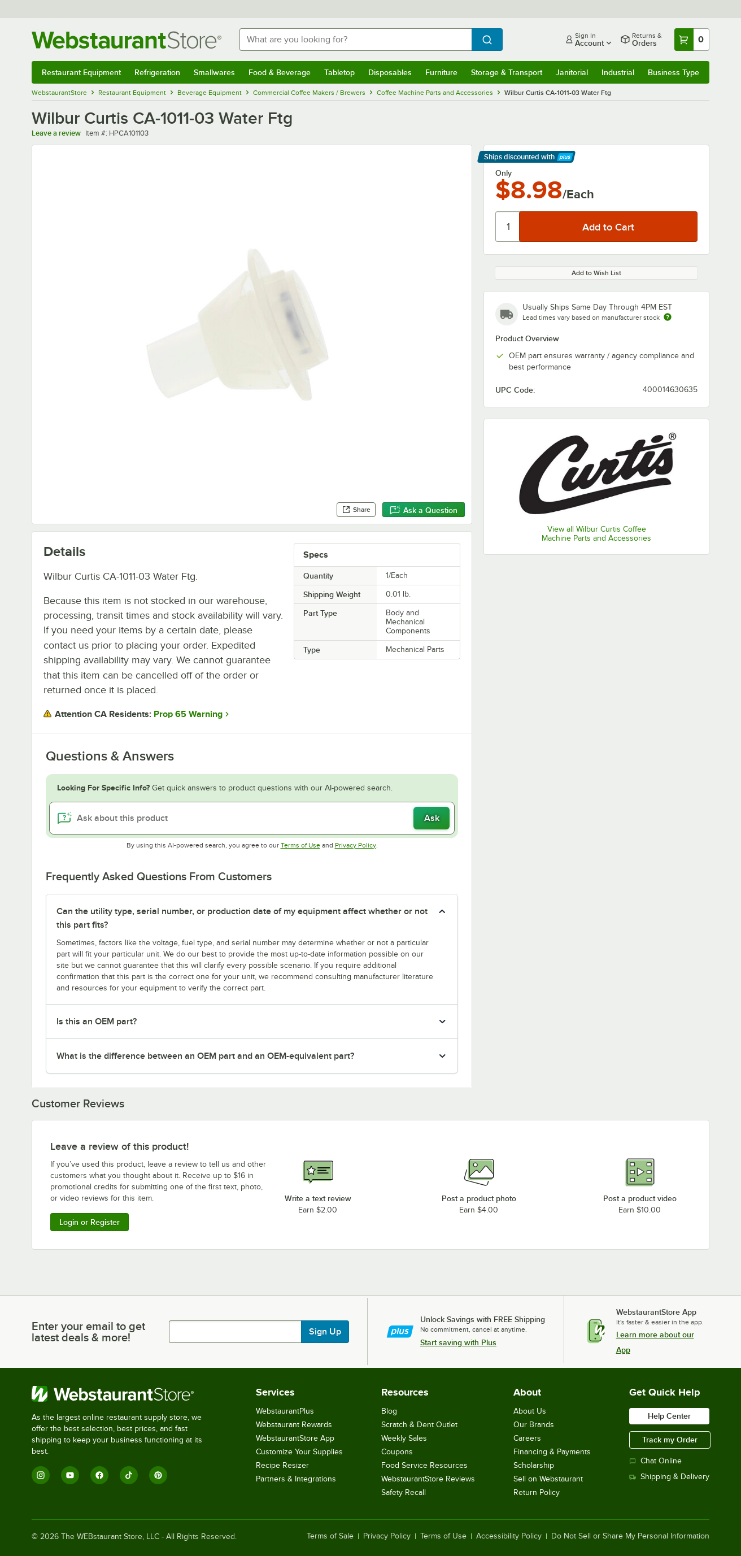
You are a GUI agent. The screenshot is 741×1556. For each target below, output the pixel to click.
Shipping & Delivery (669, 1476)
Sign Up (325, 1332)
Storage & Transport (506, 72)
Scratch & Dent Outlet (419, 1424)
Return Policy (536, 1492)
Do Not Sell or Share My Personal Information (630, 1536)
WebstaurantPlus (285, 1411)
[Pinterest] (158, 1475)
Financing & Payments (552, 1452)
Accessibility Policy (509, 1536)
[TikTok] (129, 1475)
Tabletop (339, 72)
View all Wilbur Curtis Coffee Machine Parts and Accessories (596, 533)
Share (356, 509)
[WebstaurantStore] (124, 1394)
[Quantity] (508, 226)
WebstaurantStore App (295, 1438)
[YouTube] (70, 1475)
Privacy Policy (355, 845)
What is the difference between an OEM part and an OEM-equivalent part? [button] (205, 1056)
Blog (389, 1411)
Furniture (441, 72)
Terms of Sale (330, 1536)
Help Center (669, 1415)
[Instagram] (41, 1475)
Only (503, 172)
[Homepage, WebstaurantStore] (126, 40)
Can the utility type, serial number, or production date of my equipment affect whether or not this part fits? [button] (242, 918)
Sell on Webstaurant (548, 1479)
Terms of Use (300, 845)
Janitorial (572, 72)
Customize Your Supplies (299, 1452)
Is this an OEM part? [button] (96, 1021)
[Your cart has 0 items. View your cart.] (691, 39)
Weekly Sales (404, 1438)
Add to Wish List (596, 273)
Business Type (673, 72)
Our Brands (533, 1424)
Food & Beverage (280, 72)
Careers (527, 1438)
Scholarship (533, 1465)
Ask (431, 818)
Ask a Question (423, 510)
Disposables (390, 72)
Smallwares (214, 72)
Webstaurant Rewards (294, 1424)
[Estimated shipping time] (667, 317)
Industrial (617, 72)
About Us (529, 1411)
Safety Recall (403, 1492)
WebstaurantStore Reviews (428, 1479)
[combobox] (355, 39)
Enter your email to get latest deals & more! (88, 1331)
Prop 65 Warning (188, 714)
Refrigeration (157, 72)
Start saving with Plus (458, 1342)
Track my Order (670, 1439)
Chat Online (655, 1461)
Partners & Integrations (296, 1479)
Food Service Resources (424, 1465)
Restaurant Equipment (81, 72)
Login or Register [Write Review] (89, 1222)
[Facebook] (99, 1475)
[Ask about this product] (252, 818)
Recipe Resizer (282, 1465)
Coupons (397, 1452)
